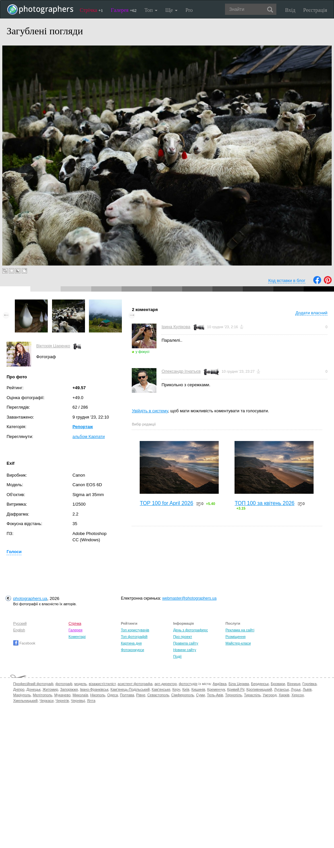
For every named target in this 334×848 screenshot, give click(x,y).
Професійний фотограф (33, 684)
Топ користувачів (135, 630)
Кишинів (198, 689)
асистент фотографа (135, 684)
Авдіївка (220, 684)
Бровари (278, 684)
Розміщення (235, 637)
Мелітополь (42, 695)
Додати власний (311, 312)
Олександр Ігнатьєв (181, 371)
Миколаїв (80, 695)
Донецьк (33, 689)
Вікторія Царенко (53, 345)
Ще (171, 10)
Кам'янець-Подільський (130, 689)
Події (177, 656)
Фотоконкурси (132, 650)
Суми (200, 695)
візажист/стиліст (102, 684)
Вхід (290, 10)
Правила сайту (185, 643)
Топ (150, 10)
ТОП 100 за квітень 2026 (264, 503)
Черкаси (46, 701)
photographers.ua (30, 598)
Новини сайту (184, 650)
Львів (307, 689)
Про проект (182, 637)
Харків (284, 695)
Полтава (127, 695)
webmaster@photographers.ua (189, 598)
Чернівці (78, 701)
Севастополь (158, 695)
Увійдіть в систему (150, 410)
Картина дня (131, 643)
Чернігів (62, 701)
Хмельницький (25, 701)
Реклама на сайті (239, 630)
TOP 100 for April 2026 (166, 503)
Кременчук (216, 689)
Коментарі (77, 637)
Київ (185, 689)
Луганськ (281, 689)
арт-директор (165, 684)
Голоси (14, 551)
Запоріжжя (69, 689)
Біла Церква (239, 684)
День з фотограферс (190, 630)
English (19, 630)
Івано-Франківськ (94, 689)
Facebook (24, 643)
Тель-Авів (215, 695)
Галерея (124, 10)
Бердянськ (260, 684)
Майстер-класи (238, 643)
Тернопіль (233, 695)
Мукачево (62, 695)
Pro (189, 10)
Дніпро (18, 689)
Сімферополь (182, 695)
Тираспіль (252, 695)
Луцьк (296, 689)
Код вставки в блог (286, 280)
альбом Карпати (88, 436)
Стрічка (91, 10)
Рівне (140, 695)
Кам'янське (161, 689)
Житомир (50, 689)
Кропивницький (259, 689)
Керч (176, 689)
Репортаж (82, 426)
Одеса (112, 695)
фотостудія (188, 684)
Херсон (298, 695)
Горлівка (309, 684)
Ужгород (270, 695)
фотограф (63, 684)
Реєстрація (315, 10)
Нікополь (97, 695)
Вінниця (293, 684)
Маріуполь (22, 695)
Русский (20, 623)
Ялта (91, 701)
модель (80, 684)
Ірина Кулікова (175, 326)
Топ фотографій (134, 637)
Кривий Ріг (235, 689)
